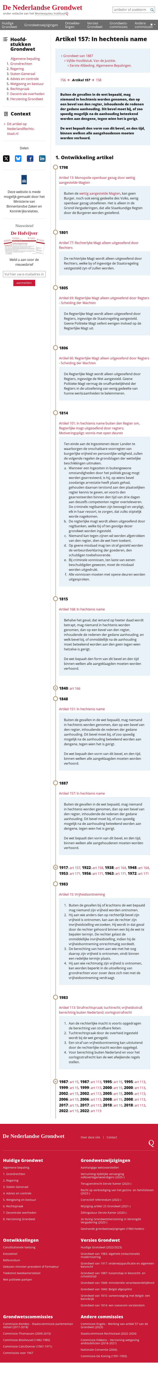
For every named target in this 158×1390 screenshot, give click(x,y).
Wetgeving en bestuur (27, 84)
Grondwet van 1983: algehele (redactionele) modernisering (110, 1255)
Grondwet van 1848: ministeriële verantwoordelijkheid (117, 1283)
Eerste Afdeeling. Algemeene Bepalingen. (101, 65)
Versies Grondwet (95, 25)
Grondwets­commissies (119, 25)
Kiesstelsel (10, 1254)
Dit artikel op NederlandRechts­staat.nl (21, 129)
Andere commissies (144, 25)
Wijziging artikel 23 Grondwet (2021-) (105, 1206)
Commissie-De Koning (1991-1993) (104, 1356)
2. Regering (10, 1180)
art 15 (74, 1082)
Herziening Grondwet (26, 99)
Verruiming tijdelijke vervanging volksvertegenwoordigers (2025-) (102, 1175)
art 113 (96, 1082)
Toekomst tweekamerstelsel (21, 1273)
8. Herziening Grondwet (19, 1219)
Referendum (11, 1260)
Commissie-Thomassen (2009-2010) (27, 1333)
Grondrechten (21, 63)
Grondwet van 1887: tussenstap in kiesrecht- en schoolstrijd (113, 1274)
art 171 (75, 873)
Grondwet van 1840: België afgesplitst (106, 1289)
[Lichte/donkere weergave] (153, 24)
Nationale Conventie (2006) (99, 1350)
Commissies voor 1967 (18, 1353)
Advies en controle (24, 79)
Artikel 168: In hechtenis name (82, 609)
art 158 (97, 868)
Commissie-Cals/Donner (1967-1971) (27, 1346)
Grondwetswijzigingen (41, 25)
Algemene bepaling (25, 58)
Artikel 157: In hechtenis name (82, 793)
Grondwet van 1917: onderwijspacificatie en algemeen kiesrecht (117, 1265)
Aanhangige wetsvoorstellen (100, 1167)
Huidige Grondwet (9, 25)
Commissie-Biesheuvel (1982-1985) (26, 1340)
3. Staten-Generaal (15, 1187)
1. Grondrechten (14, 1174)
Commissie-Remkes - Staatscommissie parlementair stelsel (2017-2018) (38, 1325)
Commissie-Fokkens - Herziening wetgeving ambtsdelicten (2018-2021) (110, 1341)
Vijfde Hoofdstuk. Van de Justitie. (91, 60)
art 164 (120, 868)
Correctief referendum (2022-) (101, 1200)
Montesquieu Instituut (50, 13)
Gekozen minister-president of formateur (31, 1267)
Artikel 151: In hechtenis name (82, 709)
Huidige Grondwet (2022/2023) (101, 1247)
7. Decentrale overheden (19, 1213)
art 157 (75, 868)
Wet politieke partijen (17, 1279)
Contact (112, 1137)
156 (63, 80)
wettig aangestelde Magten (99, 193)
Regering (17, 68)
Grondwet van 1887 (78, 56)
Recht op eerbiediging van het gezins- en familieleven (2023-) (117, 1191)
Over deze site (90, 1137)
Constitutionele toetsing (19, 1247)
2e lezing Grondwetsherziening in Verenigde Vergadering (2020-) (111, 1220)
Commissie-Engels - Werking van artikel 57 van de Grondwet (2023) (114, 1325)
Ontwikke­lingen (72, 25)
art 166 (75, 688)
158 (98, 80)
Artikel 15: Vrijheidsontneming (82, 894)
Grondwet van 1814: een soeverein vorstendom (113, 1305)
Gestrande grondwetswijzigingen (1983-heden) (112, 1229)
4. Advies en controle (17, 1193)
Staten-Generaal (22, 74)
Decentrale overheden (27, 94)
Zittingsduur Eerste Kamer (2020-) (103, 1213)
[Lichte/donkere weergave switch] (153, 24)
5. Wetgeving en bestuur (19, 1200)
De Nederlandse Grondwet (42, 7)
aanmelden (24, 283)
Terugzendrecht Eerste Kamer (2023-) (106, 1183)
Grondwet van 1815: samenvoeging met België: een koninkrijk (115, 1297)
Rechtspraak (19, 89)
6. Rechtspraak (13, 1206)
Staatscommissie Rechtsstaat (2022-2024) (108, 1333)
